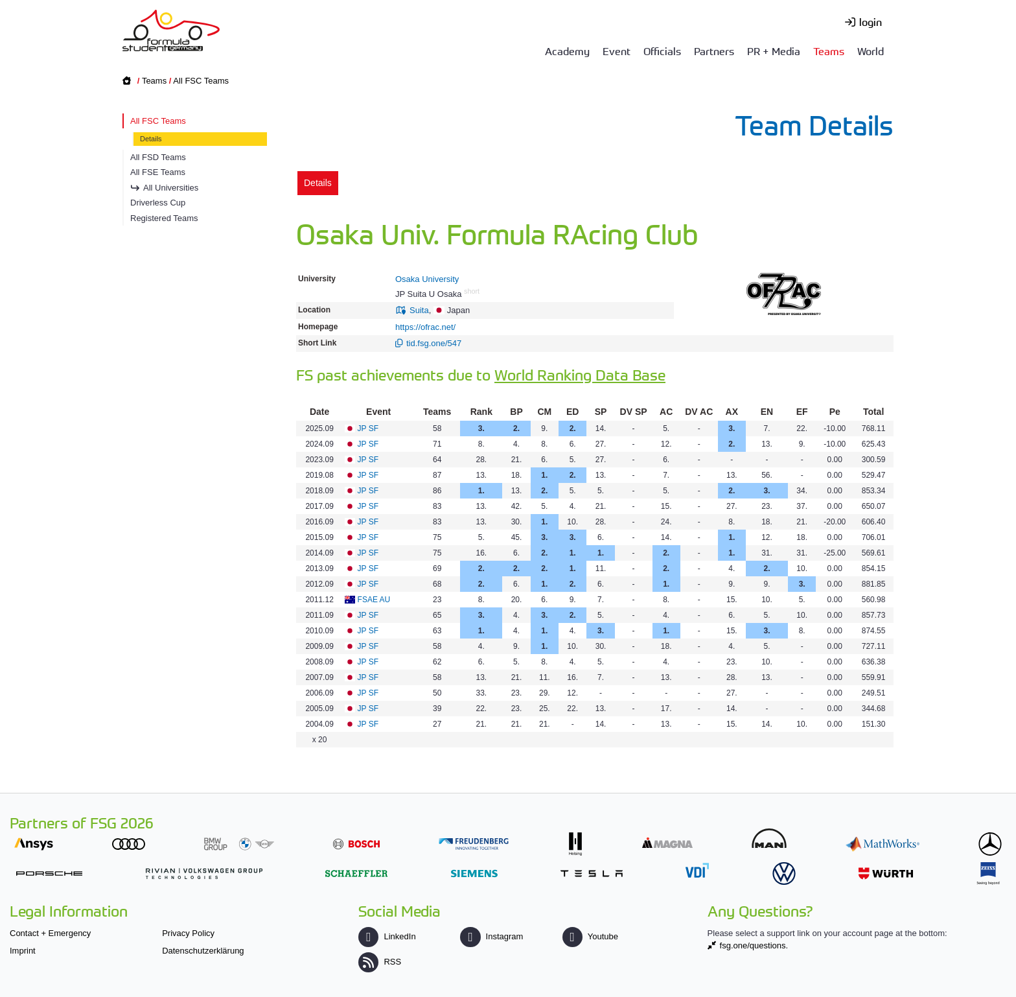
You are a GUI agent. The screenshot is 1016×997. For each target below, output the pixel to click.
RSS (379, 962)
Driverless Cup (157, 202)
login (870, 21)
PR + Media (773, 50)
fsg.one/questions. (754, 945)
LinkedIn (386, 936)
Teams (828, 50)
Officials (662, 50)
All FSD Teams (158, 157)
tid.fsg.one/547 (433, 343)
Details (151, 139)
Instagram (491, 936)
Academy (567, 50)
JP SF (368, 428)
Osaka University (427, 279)
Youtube (590, 936)
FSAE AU (374, 599)
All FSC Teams (201, 81)
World (870, 50)
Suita (419, 310)
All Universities (170, 188)
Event (616, 50)
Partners (714, 50)
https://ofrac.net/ (425, 327)
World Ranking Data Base (579, 374)
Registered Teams (164, 218)
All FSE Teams (157, 172)
